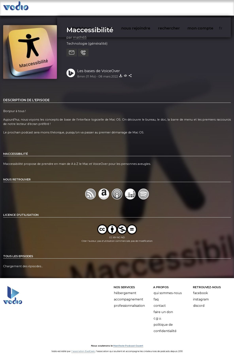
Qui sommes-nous (168, 289)
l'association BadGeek (83, 347)
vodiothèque (88, 7)
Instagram (201, 295)
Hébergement (125, 289)
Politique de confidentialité (165, 324)
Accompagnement (128, 295)
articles (115, 7)
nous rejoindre (143, 7)
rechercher (176, 7)
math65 (80, 33)
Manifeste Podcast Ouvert (128, 341)
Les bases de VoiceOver (98, 67)
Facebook (200, 289)
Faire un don (163, 308)
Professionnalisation (129, 302)
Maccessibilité (89, 26)
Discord (199, 302)
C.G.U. (158, 314)
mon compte (207, 7)
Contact (160, 302)
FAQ (156, 295)
